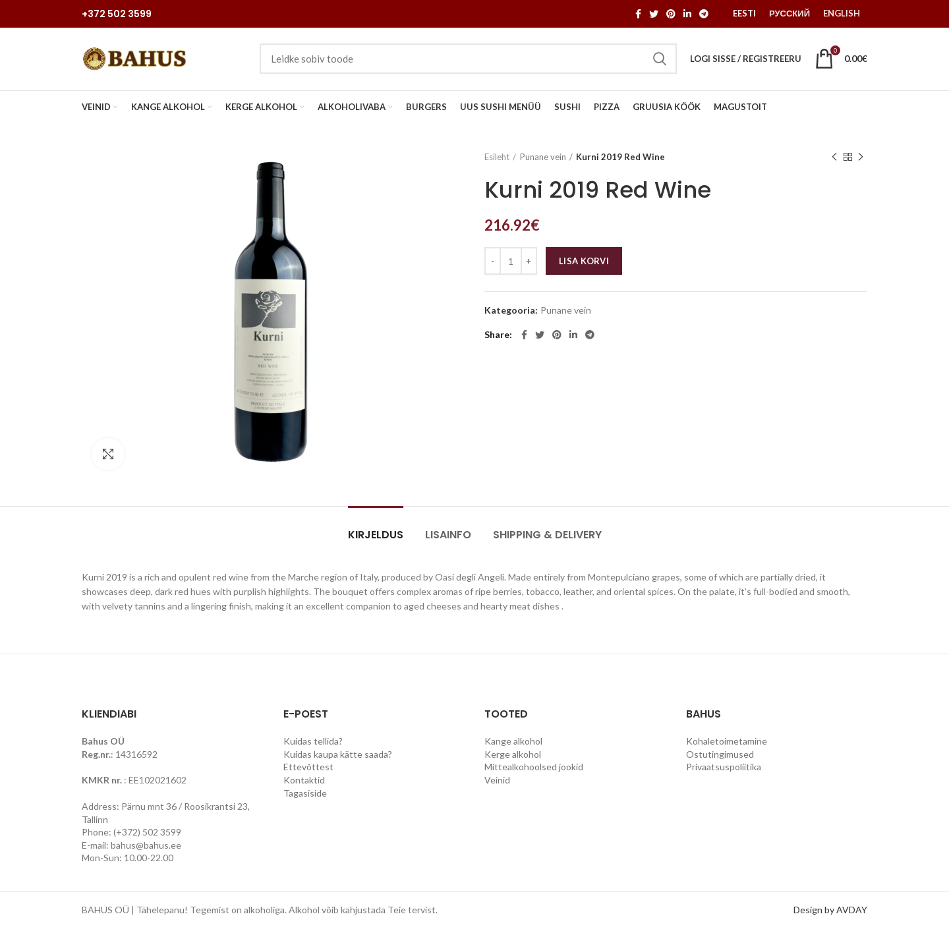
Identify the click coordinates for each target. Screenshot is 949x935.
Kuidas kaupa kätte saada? (337, 760)
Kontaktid (304, 785)
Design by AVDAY (830, 915)
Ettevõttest (308, 772)
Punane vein (543, 162)
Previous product (834, 162)
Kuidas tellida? (313, 746)
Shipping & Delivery (547, 540)
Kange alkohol (513, 746)
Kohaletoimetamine (726, 746)
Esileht (496, 162)
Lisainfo (448, 540)
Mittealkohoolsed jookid (533, 772)
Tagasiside (305, 799)
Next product (861, 162)
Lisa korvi (584, 267)
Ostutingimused (720, 760)
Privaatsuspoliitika (723, 772)
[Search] (468, 62)
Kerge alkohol (512, 760)
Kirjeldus (375, 540)
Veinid (497, 785)
